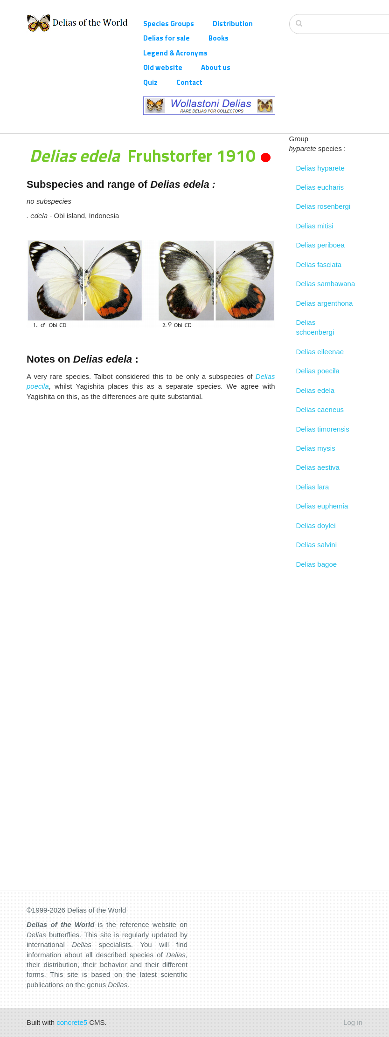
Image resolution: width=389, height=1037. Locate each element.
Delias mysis (315, 448)
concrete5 (71, 1022)
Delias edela (315, 390)
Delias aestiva (318, 467)
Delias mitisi (314, 226)
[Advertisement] (151, 471)
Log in (352, 1022)
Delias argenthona (324, 303)
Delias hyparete (320, 168)
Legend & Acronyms (175, 53)
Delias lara (312, 487)
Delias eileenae (320, 352)
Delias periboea (320, 245)
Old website (162, 67)
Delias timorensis (322, 429)
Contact (189, 82)
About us (215, 67)
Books (218, 38)
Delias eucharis (320, 187)
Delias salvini (316, 545)
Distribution (233, 23)
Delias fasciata (319, 264)
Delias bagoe (316, 564)
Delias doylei (316, 525)
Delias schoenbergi (315, 327)
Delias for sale (166, 38)
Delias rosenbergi (323, 206)
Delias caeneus (320, 409)
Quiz (150, 82)
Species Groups (168, 23)
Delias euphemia (322, 506)
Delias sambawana (325, 284)
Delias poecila (318, 371)
